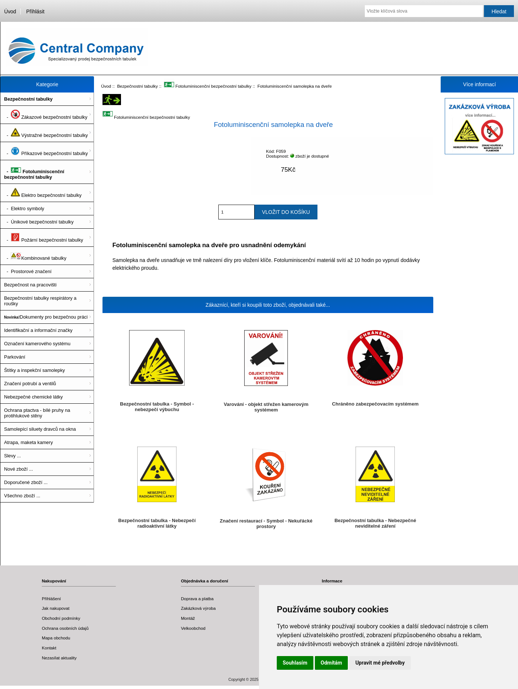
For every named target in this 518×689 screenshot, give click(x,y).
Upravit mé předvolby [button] (379, 663)
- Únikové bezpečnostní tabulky (39, 222)
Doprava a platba (197, 598)
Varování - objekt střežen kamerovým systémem (266, 407)
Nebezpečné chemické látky (33, 397)
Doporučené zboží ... (26, 482)
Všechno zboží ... (22, 495)
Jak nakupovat (56, 608)
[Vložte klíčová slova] (424, 11)
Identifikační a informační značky (38, 330)
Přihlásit (35, 11)
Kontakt (49, 647)
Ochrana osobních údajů (65, 628)
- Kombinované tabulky (35, 256)
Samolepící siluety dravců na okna (40, 429)
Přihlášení (51, 598)
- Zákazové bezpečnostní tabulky (45, 115)
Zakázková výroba (198, 608)
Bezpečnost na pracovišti (30, 285)
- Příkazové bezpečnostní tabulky (46, 151)
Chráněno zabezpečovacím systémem (375, 404)
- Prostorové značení (27, 271)
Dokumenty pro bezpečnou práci (46, 317)
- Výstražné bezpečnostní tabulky (46, 133)
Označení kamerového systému (37, 343)
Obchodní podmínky (61, 618)
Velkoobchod (193, 628)
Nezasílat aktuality (59, 657)
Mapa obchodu (56, 637)
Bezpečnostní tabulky (137, 86)
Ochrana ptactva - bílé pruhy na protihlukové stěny (37, 413)
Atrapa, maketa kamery (28, 442)
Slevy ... (12, 455)
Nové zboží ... (18, 469)
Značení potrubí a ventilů (30, 383)
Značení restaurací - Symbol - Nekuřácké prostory (266, 523)
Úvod (10, 11)
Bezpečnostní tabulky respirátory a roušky (40, 300)
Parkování (14, 357)
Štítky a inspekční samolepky (34, 370)
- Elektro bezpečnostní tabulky (42, 193)
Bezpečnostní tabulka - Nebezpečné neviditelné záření (375, 523)
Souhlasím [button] (295, 663)
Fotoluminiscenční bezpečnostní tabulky (208, 86)
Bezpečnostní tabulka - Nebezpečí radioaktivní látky (157, 523)
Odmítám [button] (331, 663)
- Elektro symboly (24, 208)
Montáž (188, 618)
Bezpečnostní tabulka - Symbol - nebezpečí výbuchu (157, 406)
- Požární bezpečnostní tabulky (43, 237)
